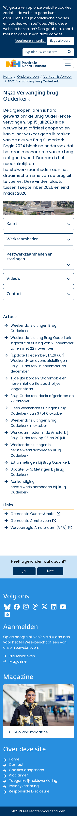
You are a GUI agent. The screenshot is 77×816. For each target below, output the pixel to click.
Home (7, 76)
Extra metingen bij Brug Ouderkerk (40, 462)
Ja (24, 571)
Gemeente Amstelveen (33, 520)
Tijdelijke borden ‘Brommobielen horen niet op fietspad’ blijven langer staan (38, 383)
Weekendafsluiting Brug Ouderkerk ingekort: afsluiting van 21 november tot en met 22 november (42, 343)
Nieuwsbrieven (19, 656)
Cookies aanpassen (26, 769)
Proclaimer (18, 775)
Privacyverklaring (24, 785)
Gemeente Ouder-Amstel (35, 513)
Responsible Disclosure (29, 791)
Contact (16, 764)
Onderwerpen (28, 76)
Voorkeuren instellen (30, 40)
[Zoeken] (44, 52)
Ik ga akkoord (60, 40)
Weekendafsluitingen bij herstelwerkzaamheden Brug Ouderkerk (35, 450)
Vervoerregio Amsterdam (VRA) (41, 527)
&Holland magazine (27, 732)
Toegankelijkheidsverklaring (33, 780)
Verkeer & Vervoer (57, 76)
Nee (50, 571)
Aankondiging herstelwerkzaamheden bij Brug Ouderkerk (38, 487)
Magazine (14, 661)
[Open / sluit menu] (68, 63)
